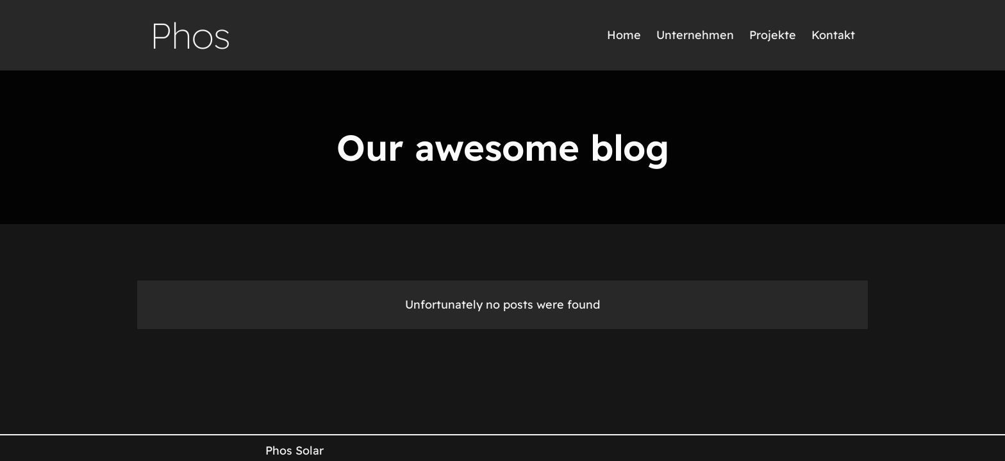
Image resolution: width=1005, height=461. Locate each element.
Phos (190, 35)
